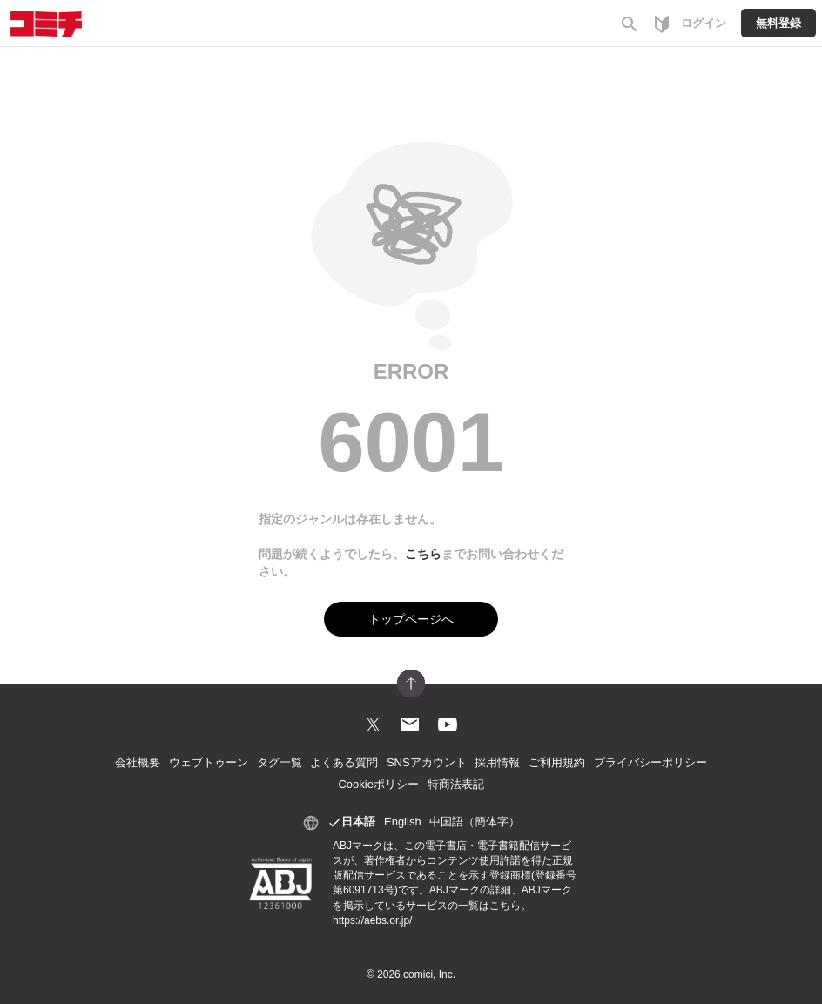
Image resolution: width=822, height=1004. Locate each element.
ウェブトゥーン (208, 762)
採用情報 (497, 762)
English (402, 821)
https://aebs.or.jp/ (372, 920)
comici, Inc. (429, 974)
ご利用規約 (557, 762)
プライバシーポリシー (650, 762)
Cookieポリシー (378, 784)
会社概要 (137, 762)
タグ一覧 (279, 762)
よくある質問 (344, 762)
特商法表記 (456, 784)
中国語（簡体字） (474, 821)
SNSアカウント (427, 762)
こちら (423, 554)
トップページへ (411, 619)
